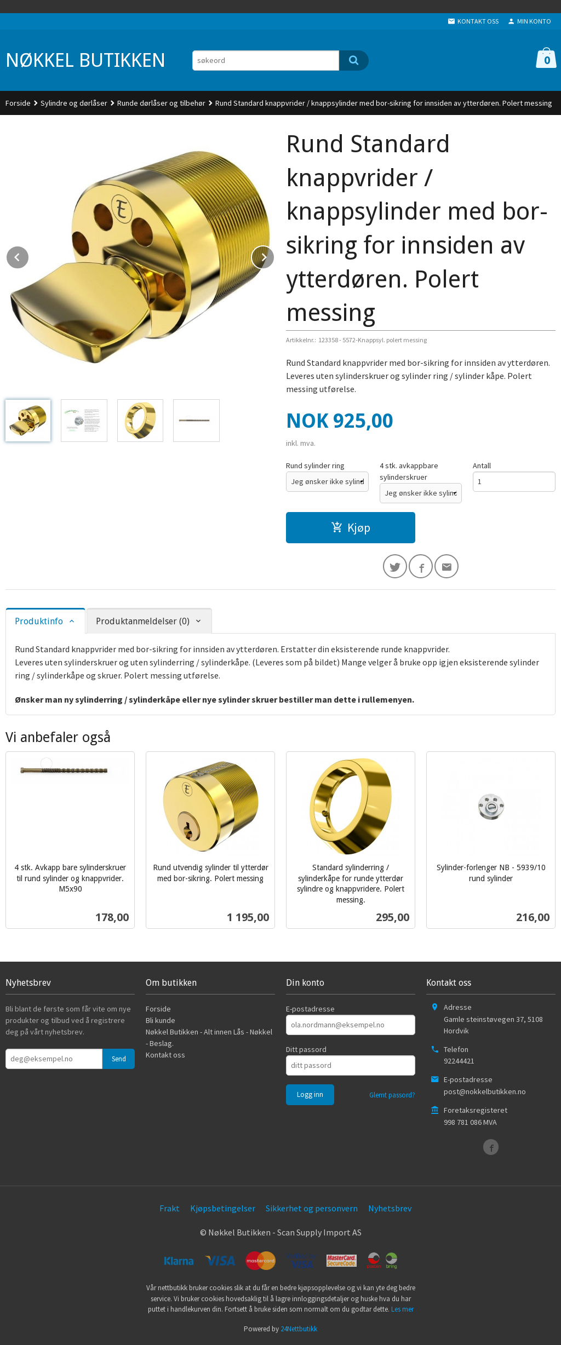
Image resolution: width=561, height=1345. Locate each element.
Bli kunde (160, 1020)
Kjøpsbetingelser (222, 1208)
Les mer (402, 1309)
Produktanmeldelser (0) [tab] (143, 621)
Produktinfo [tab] (39, 621)
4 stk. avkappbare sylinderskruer (409, 471)
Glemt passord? (392, 1095)
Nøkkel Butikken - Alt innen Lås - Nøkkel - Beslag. (209, 1037)
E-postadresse (310, 1009)
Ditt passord (306, 1049)
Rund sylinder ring (315, 465)
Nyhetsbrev (389, 1208)
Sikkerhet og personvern (312, 1208)
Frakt (169, 1208)
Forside (18, 103)
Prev (29, 255)
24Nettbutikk (298, 1328)
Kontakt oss (165, 1055)
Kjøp (350, 527)
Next (274, 255)
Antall (482, 465)
